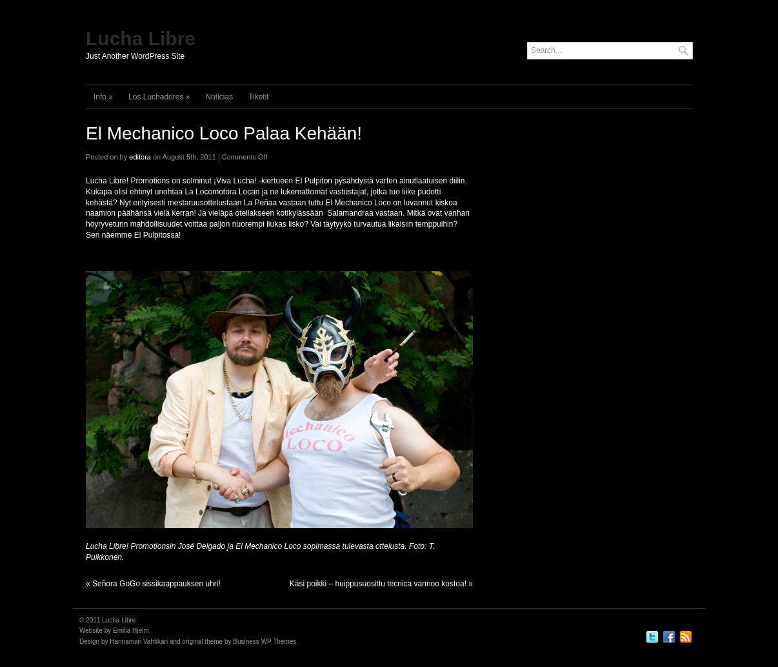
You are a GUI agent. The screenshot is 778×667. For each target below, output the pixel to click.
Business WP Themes (264, 641)
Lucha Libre (140, 38)
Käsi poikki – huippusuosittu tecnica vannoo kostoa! (378, 583)
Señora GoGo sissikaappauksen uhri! (156, 583)
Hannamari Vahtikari (139, 641)
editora (140, 157)
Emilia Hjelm (131, 630)
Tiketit (258, 96)
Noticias (219, 96)
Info (103, 96)
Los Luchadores (159, 96)
